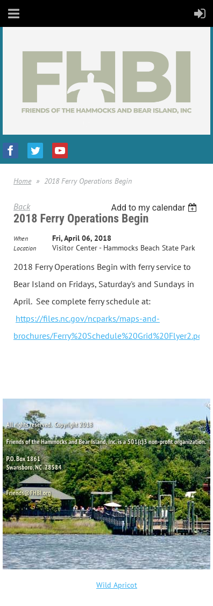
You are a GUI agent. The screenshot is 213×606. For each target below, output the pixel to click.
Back (21, 206)
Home (22, 181)
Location (24, 248)
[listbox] (155, 207)
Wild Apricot (116, 585)
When (20, 238)
